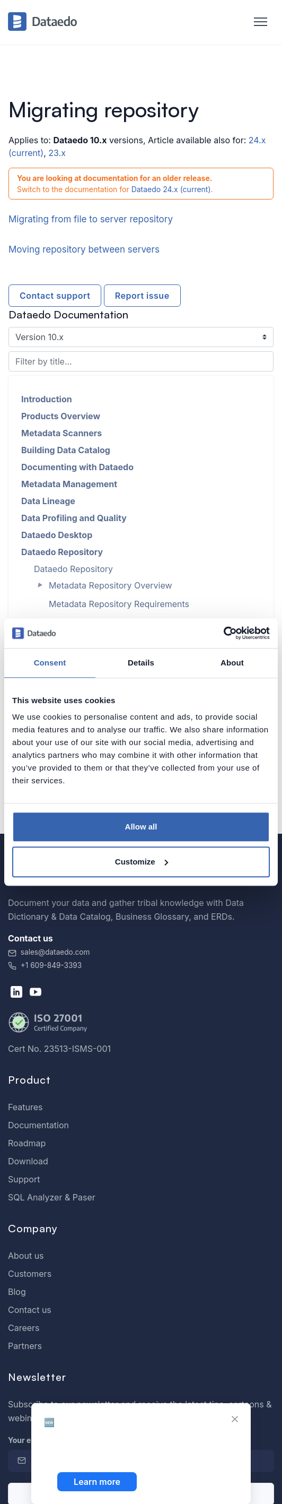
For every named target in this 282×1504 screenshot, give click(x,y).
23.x (57, 153)
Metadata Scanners (61, 433)
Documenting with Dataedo (77, 467)
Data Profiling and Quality (74, 518)
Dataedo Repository (62, 552)
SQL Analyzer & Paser (51, 1197)
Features (25, 1107)
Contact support (55, 295)
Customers (29, 1273)
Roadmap (27, 1143)
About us (26, 1255)
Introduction (46, 399)
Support (24, 1179)
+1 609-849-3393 (45, 965)
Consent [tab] (50, 662)
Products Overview (60, 416)
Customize (141, 861)
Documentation (38, 1125)
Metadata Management (69, 484)
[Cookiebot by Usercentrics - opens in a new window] (223, 633)
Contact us (29, 1309)
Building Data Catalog (65, 450)
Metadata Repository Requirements (119, 604)
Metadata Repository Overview (110, 585)
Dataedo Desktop (56, 535)
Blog (17, 1291)
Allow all (141, 826)
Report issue (142, 295)
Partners (25, 1346)
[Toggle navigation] (255, 22)
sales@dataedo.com (49, 952)
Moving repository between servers (84, 249)
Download (28, 1161)
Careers (24, 1328)
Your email (30, 1440)
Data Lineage (48, 501)
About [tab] (232, 662)
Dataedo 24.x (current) (171, 189)
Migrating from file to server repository (90, 219)
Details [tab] (141, 662)
